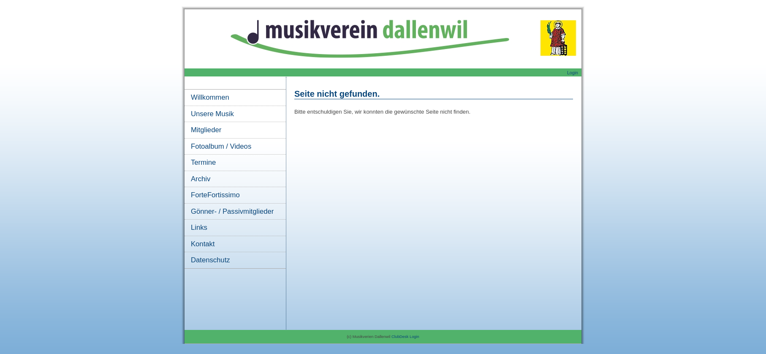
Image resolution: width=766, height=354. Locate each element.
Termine (203, 162)
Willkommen (210, 97)
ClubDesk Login (405, 337)
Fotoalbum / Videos (221, 146)
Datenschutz (210, 260)
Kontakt (203, 244)
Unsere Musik (212, 114)
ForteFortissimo (215, 195)
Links (199, 227)
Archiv (200, 179)
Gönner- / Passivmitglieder (232, 211)
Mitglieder (206, 130)
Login (572, 72)
